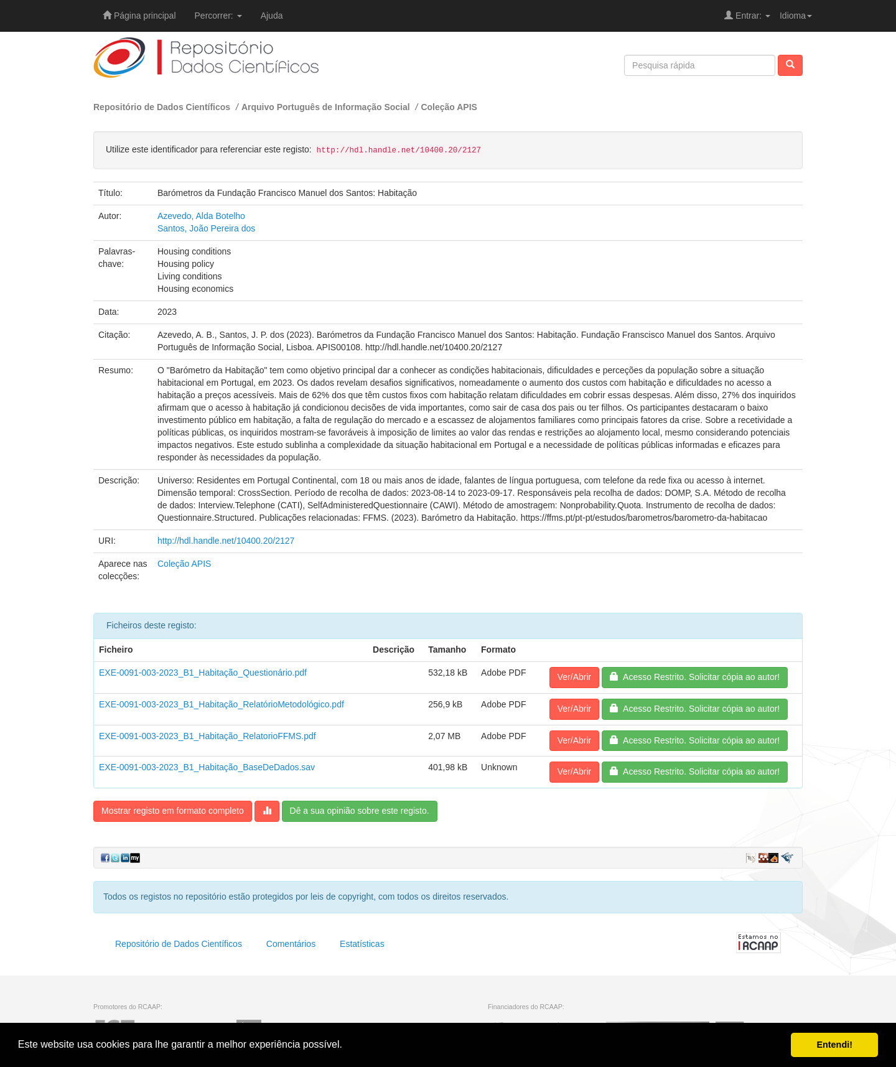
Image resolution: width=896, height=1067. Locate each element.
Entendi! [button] (834, 1045)
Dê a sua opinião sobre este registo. (359, 811)
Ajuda (272, 16)
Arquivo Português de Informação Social (325, 107)
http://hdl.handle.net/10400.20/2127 (225, 541)
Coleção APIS (449, 107)
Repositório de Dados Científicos (161, 107)
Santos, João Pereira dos (206, 228)
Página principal (139, 16)
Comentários (290, 944)
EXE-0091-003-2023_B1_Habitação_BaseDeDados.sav (207, 767)
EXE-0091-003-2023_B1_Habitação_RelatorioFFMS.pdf (207, 736)
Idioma (796, 16)
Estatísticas (362, 944)
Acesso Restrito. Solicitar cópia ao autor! (695, 677)
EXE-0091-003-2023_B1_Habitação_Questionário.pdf (203, 673)
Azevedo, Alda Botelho (201, 216)
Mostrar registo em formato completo (172, 811)
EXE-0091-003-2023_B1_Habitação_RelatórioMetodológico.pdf (221, 704)
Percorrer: (218, 16)
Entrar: (747, 16)
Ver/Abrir (574, 677)
